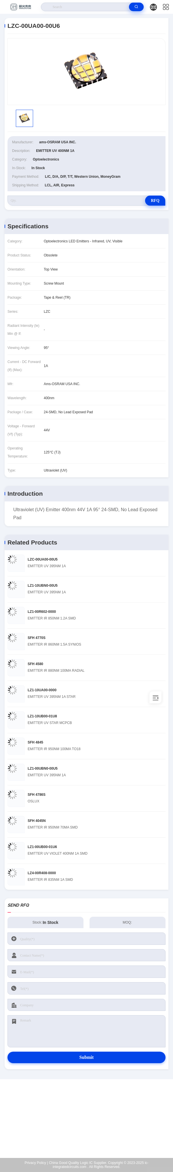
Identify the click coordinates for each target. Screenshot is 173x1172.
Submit (86, 1057)
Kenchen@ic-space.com (90, 1121)
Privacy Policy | (36, 1163)
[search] (136, 7)
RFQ (155, 200)
